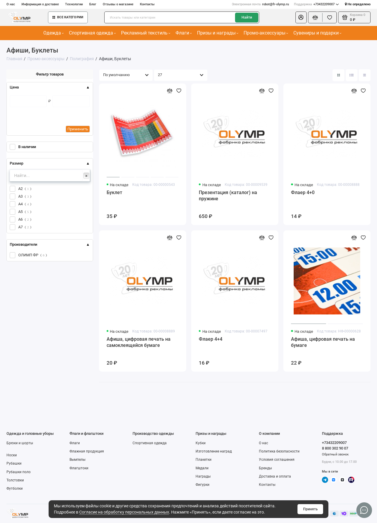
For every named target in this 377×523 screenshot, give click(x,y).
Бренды (265, 468)
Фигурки (202, 485)
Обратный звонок (335, 454)
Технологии (74, 4)
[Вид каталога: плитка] (338, 75)
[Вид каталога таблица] (365, 75)
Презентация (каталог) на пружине (228, 195)
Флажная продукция (87, 451)
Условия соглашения (277, 460)
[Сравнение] (315, 17)
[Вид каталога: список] (352, 75)
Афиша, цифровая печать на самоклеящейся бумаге (139, 342)
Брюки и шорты (19, 443)
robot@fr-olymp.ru (260, 4)
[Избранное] (329, 17)
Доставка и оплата (275, 476)
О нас (10, 4)
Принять (310, 509)
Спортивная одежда (92, 33)
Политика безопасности (279, 451)
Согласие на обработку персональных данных (124, 512)
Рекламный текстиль (146, 33)
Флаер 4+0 (303, 192)
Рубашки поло (18, 472)
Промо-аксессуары (266, 33)
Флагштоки (79, 468)
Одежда (53, 33)
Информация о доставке (40, 4)
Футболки (14, 488)
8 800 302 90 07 (335, 448)
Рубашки (14, 463)
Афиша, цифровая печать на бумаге (323, 342)
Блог (92, 4)
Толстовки (15, 480)
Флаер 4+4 (210, 339)
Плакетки (203, 460)
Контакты (147, 4)
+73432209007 (316, 4)
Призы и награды (218, 33)
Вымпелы (77, 460)
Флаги (184, 33)
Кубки (201, 443)
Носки (11, 455)
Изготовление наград (214, 451)
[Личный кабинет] (301, 17)
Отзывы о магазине (118, 4)
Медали (202, 468)
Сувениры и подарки (317, 33)
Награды (203, 476)
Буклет (114, 192)
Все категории (67, 17)
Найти (247, 17)
